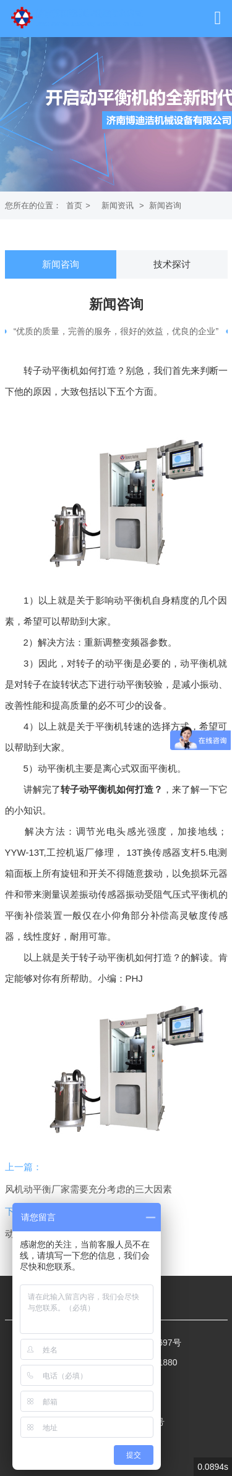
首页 (74, 205)
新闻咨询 (165, 205)
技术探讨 (172, 264)
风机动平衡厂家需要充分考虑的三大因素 (88, 1189)
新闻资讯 (117, 205)
